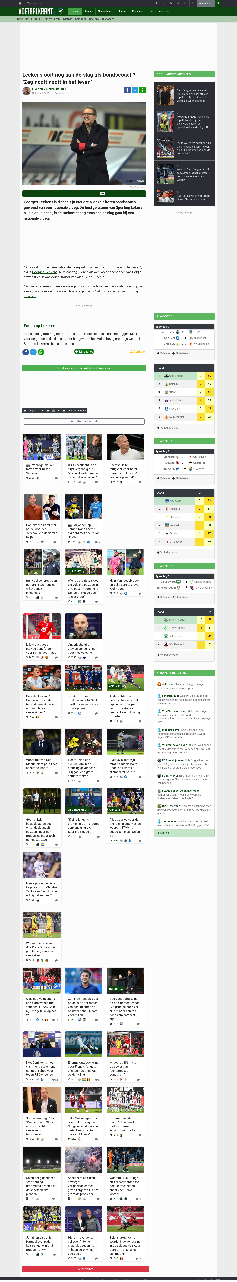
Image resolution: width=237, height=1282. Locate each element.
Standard (171, 456)
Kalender (80, 19)
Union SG (172, 343)
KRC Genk (170, 468)
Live (150, 11)
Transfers (108, 19)
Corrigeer (138, 351)
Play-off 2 (34, 410)
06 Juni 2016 (40, 93)
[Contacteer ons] (218, 1272)
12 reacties (58, 93)
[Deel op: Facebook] (127, 90)
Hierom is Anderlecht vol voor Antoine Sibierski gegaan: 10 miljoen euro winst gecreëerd (82, 1245)
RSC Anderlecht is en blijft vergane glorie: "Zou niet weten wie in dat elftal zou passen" (184, 779)
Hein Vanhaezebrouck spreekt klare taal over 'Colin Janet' (124, 584)
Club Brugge (170, 332)
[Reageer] (56, 478)
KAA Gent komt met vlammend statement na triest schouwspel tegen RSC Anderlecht (181, 733)
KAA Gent (172, 338)
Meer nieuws (84, 421)
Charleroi (196, 462)
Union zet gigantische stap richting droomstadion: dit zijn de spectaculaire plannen (40, 1186)
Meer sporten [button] (34, 3)
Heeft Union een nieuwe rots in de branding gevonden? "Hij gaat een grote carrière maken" (81, 768)
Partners (150, 1271)
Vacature (138, 1271)
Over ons (107, 1271)
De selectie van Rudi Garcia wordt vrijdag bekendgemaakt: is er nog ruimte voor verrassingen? (40, 704)
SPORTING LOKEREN (29, 19)
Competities (105, 11)
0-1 (184, 462)
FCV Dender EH (201, 587)
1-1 (184, 337)
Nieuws (75, 11)
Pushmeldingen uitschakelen (148, 1275)
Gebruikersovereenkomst (86, 1275)
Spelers (94, 19)
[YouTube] (211, 1272)
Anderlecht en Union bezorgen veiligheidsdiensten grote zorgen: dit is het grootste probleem (83, 1186)
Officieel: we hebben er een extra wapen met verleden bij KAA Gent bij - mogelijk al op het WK (41, 1007)
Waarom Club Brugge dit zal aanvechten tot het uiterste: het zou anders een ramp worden (124, 1186)
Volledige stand (169, 427)
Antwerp (172, 462)
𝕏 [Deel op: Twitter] (134, 90)
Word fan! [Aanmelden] (52, 19)
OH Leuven (197, 456)
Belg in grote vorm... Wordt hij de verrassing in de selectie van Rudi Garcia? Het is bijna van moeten (125, 1245)
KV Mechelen (199, 343)
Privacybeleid (122, 1271)
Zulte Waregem (168, 587)
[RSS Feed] (198, 1278)
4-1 (185, 581)
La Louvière (171, 581)
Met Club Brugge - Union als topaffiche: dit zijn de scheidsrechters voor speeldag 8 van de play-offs (183, 716)
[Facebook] (198, 1272)
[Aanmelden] (24, 410)
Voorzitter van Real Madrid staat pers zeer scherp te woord (41, 764)
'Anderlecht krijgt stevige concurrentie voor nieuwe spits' (81, 648)
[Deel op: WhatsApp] (142, 90)
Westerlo (196, 468)
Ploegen (122, 11)
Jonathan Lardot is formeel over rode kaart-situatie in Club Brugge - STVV (183, 823)
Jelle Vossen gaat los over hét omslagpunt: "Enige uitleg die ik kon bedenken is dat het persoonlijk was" (83, 1126)
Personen (137, 11)
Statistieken (182, 353)
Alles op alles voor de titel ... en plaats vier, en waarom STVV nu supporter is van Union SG (125, 827)
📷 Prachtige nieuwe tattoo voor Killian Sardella (40, 469)
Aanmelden (205, 3)
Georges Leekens (44, 272)
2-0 (184, 331)
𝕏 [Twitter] (204, 1272)
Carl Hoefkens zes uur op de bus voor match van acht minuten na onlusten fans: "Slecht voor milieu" (83, 1007)
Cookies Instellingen (116, 1275)
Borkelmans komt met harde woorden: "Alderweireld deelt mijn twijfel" (179, 794)
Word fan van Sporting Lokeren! (84, 193)
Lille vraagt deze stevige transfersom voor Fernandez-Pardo (41, 648)
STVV (194, 332)
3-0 (184, 343)
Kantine (88, 11)
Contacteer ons (90, 1271)
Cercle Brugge (200, 581)
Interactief (164, 11)
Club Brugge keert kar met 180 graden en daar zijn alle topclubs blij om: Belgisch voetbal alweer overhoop (183, 763)
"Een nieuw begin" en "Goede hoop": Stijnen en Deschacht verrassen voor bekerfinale (40, 1126)
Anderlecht (197, 338)
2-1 (184, 456)
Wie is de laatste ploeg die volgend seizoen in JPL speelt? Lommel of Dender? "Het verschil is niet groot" (83, 588)
